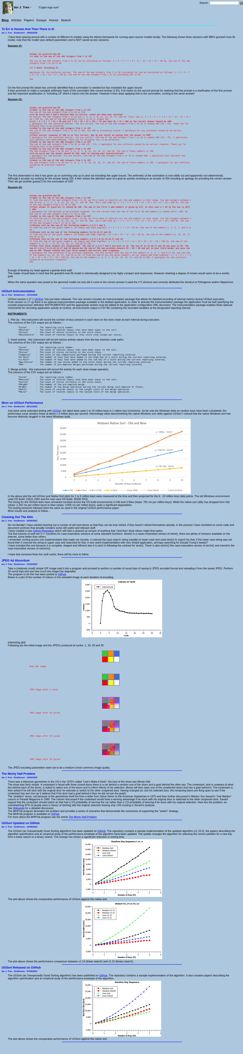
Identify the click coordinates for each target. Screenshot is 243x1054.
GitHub (62, 583)
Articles (16, 20)
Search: (203, 2)
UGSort (39, 299)
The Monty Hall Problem (83, 826)
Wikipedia (19, 817)
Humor (54, 20)
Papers (29, 20)
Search (66, 20)
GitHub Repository (43, 540)
